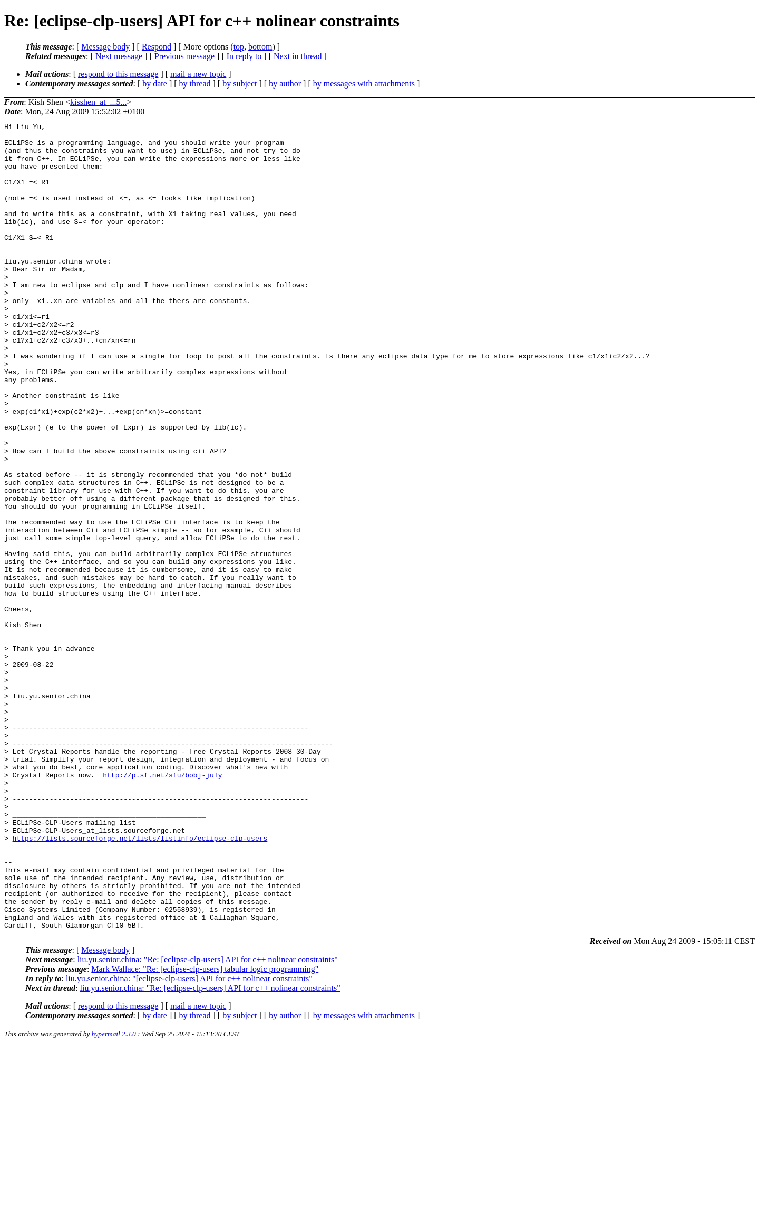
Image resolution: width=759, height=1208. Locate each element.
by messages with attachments (364, 83)
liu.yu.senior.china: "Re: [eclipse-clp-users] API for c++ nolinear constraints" (207, 1120)
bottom (260, 46)
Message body (105, 46)
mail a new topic (198, 74)
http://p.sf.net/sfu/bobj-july (162, 906)
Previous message (184, 56)
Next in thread (298, 56)
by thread (195, 83)
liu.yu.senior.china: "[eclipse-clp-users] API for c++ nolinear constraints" (189, 1139)
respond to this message (118, 74)
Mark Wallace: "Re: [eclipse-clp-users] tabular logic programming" (204, 1130)
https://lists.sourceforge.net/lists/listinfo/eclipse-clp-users (140, 982)
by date (154, 83)
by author (285, 83)
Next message (118, 56)
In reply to (244, 56)
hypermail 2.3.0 (114, 1195)
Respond (156, 46)
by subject (239, 83)
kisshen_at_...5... (98, 102)
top (238, 46)
